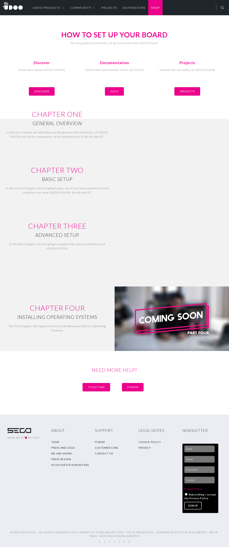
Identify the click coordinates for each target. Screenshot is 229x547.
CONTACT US (104, 453)
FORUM (100, 442)
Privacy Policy (193, 488)
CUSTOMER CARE (106, 447)
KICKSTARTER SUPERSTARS (70, 464)
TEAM (55, 442)
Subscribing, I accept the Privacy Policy (200, 496)
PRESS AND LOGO (63, 447)
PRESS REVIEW (61, 459)
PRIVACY (145, 447)
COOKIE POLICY (150, 442)
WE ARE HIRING (61, 453)
